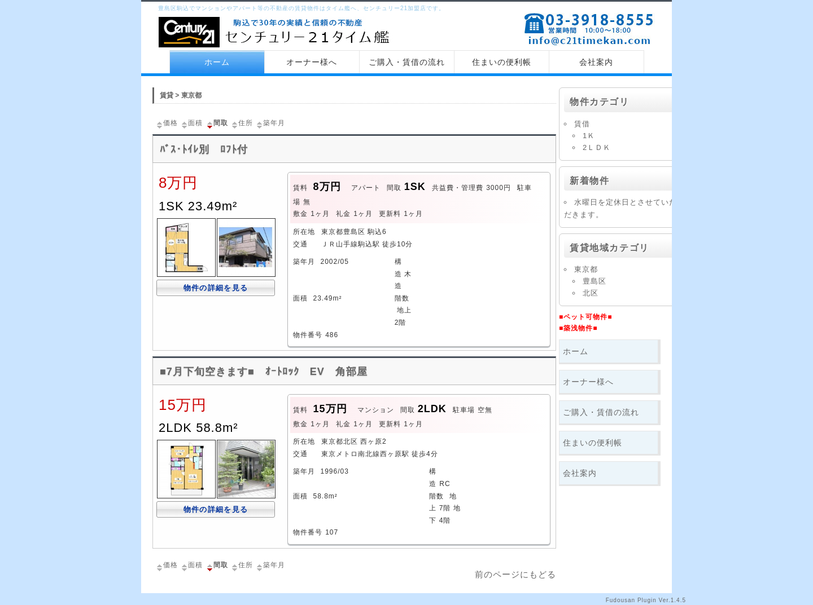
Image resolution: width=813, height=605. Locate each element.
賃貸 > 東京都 (181, 95)
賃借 (582, 124)
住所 (241, 123)
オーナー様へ (311, 62)
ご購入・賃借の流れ (407, 62)
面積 (191, 123)
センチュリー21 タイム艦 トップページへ (276, 33)
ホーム (217, 62)
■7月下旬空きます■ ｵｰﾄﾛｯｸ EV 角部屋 (264, 371)
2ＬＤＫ (597, 147)
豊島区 (594, 281)
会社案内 (596, 62)
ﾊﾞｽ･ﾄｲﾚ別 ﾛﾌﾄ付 (204, 149)
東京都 (586, 269)
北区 (590, 293)
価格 (166, 123)
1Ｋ (589, 135)
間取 (217, 123)
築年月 (270, 123)
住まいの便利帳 (501, 62)
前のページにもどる (515, 574)
